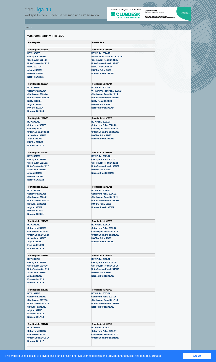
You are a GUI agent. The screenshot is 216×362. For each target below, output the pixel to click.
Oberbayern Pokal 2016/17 (104, 334)
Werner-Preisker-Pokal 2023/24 (107, 91)
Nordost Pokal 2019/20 (102, 241)
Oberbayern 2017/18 (37, 300)
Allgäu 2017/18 (34, 310)
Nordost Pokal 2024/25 (102, 73)
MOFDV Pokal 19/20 (101, 238)
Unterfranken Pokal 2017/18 (105, 303)
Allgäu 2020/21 (34, 207)
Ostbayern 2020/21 (36, 194)
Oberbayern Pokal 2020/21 (104, 197)
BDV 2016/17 (33, 328)
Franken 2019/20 (35, 245)
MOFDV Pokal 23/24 (101, 104)
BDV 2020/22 (33, 190)
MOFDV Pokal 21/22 (101, 169)
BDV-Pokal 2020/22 (101, 190)
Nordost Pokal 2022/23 (102, 139)
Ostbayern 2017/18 (36, 297)
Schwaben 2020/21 (36, 204)
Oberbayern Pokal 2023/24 (104, 94)
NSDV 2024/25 (34, 67)
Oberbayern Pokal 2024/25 (104, 60)
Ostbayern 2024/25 (36, 56)
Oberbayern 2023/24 (37, 94)
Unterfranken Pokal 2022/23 (105, 132)
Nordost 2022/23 (35, 145)
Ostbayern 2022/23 (36, 125)
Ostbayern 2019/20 (36, 228)
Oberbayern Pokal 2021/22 (104, 163)
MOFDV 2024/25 (35, 73)
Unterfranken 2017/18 (38, 303)
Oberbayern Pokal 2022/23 (104, 128)
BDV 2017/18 (33, 293)
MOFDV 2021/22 (35, 176)
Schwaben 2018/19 (36, 272)
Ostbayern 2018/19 (36, 262)
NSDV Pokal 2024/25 (101, 67)
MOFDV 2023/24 (35, 108)
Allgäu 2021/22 (34, 173)
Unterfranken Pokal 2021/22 (105, 166)
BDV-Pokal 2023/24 (101, 87)
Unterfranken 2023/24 (38, 97)
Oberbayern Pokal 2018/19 (104, 266)
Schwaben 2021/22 (36, 169)
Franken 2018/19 (35, 279)
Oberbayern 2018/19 (37, 266)
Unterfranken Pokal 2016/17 (105, 338)
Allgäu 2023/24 (34, 104)
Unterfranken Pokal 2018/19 (105, 269)
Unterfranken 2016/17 (38, 338)
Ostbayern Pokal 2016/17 (103, 331)
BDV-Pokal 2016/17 (101, 328)
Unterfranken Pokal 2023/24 (105, 97)
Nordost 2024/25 (35, 77)
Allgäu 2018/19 (34, 276)
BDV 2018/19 (33, 259)
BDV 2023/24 (33, 87)
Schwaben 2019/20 (36, 238)
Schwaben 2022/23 (36, 135)
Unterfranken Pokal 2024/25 (105, 63)
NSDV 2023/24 (34, 101)
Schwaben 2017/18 (36, 307)
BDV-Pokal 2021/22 (101, 156)
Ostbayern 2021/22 (36, 159)
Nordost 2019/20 (35, 248)
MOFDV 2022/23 (35, 142)
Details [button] (156, 355)
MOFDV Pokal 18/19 (101, 272)
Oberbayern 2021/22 (37, 163)
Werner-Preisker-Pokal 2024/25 (107, 56)
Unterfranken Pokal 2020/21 (105, 200)
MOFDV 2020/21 (35, 211)
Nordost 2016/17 (35, 341)
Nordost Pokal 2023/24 (102, 108)
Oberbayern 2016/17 (37, 334)
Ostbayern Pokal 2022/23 (103, 125)
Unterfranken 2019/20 (38, 235)
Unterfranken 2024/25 (38, 63)
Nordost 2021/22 (35, 180)
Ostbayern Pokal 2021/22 (103, 159)
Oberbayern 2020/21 (37, 197)
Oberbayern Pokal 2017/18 (104, 300)
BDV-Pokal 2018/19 (101, 259)
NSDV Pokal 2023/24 (101, 101)
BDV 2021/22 (33, 156)
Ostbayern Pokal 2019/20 (103, 228)
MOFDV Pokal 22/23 (101, 135)
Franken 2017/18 (35, 313)
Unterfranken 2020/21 (38, 200)
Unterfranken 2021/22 (38, 166)
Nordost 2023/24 (35, 111)
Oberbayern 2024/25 (37, 60)
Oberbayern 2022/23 (37, 128)
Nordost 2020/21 (35, 214)
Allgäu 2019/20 (34, 241)
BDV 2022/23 (33, 122)
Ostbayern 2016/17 (36, 331)
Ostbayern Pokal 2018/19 (103, 262)
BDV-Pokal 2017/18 (101, 293)
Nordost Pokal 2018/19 (102, 276)
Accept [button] (197, 356)
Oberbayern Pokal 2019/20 (104, 231)
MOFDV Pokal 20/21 (101, 204)
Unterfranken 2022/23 (38, 132)
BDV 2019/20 (33, 225)
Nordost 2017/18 (35, 317)
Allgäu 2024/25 (34, 70)
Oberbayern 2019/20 (37, 231)
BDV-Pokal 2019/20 (101, 225)
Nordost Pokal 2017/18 (102, 307)
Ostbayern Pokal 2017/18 (103, 297)
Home (27, 27)
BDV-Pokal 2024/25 (101, 53)
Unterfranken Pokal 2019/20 (105, 235)
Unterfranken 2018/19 (38, 269)
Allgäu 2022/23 (34, 139)
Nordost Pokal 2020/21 (102, 207)
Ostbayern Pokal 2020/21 (103, 194)
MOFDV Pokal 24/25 (101, 70)
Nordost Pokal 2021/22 (102, 173)
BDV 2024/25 (33, 53)
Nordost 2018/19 (35, 283)
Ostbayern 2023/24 (36, 91)
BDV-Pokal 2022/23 (101, 122)
